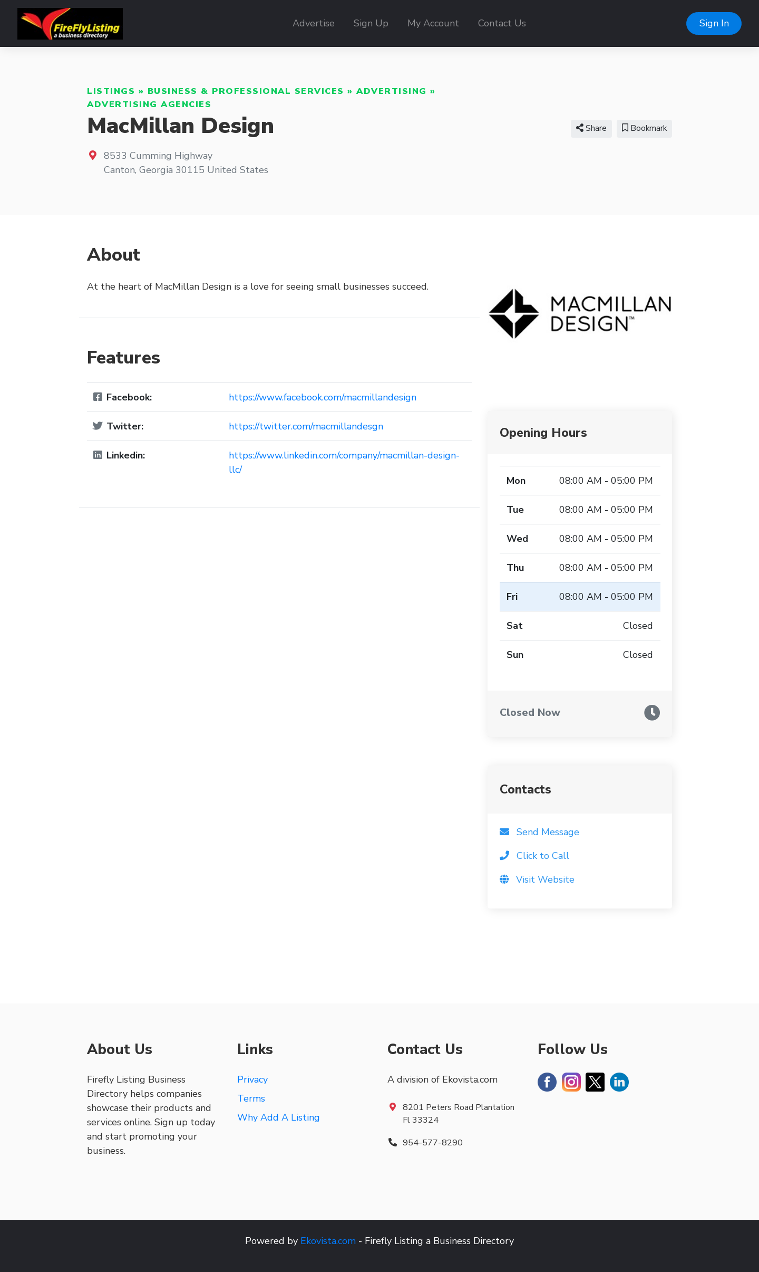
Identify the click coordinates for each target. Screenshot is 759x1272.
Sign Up (371, 23)
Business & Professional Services (246, 91)
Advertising (391, 91)
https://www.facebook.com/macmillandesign (322, 397)
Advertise (314, 23)
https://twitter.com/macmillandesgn (306, 426)
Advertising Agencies (149, 104)
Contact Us (502, 23)
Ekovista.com (328, 1241)
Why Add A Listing (278, 1117)
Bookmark (644, 128)
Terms (251, 1098)
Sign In (714, 23)
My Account (433, 23)
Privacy (252, 1079)
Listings (111, 91)
